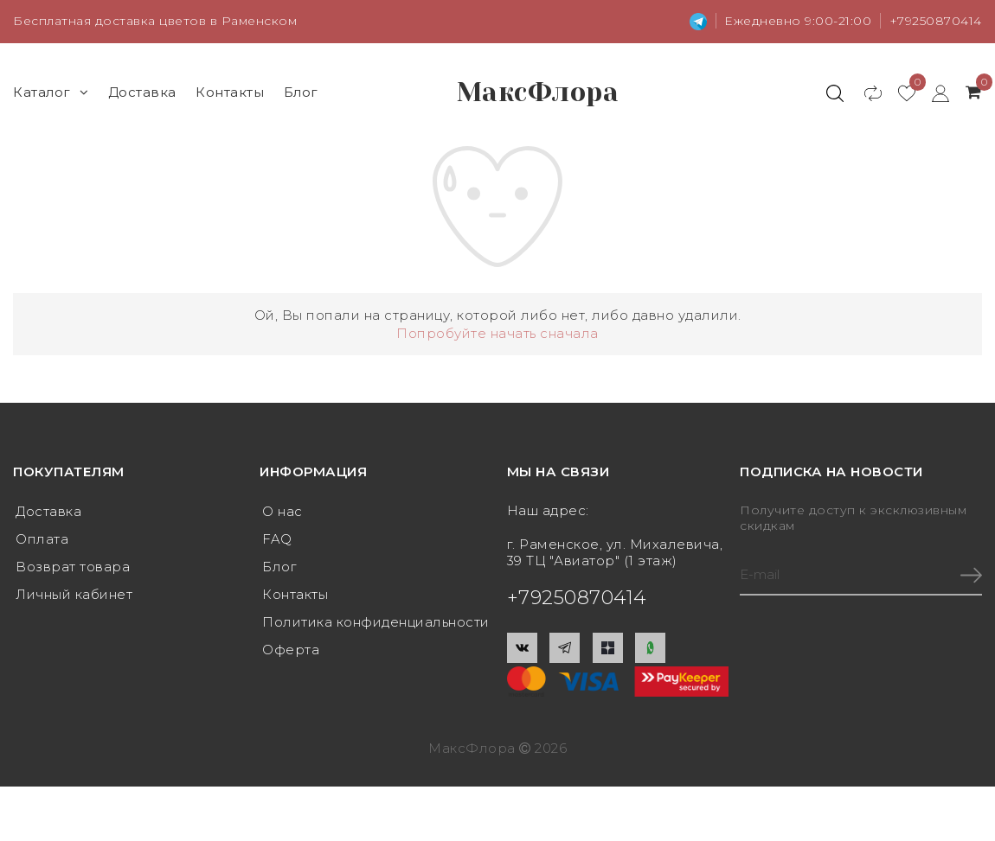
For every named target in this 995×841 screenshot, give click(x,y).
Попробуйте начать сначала (497, 333)
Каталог (50, 92)
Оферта (290, 649)
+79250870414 (935, 21)
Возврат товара (73, 566)
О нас (282, 511)
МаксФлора (538, 92)
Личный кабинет (74, 594)
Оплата (42, 539)
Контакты (230, 92)
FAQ (277, 539)
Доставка (142, 92)
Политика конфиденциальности (376, 622)
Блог (301, 92)
